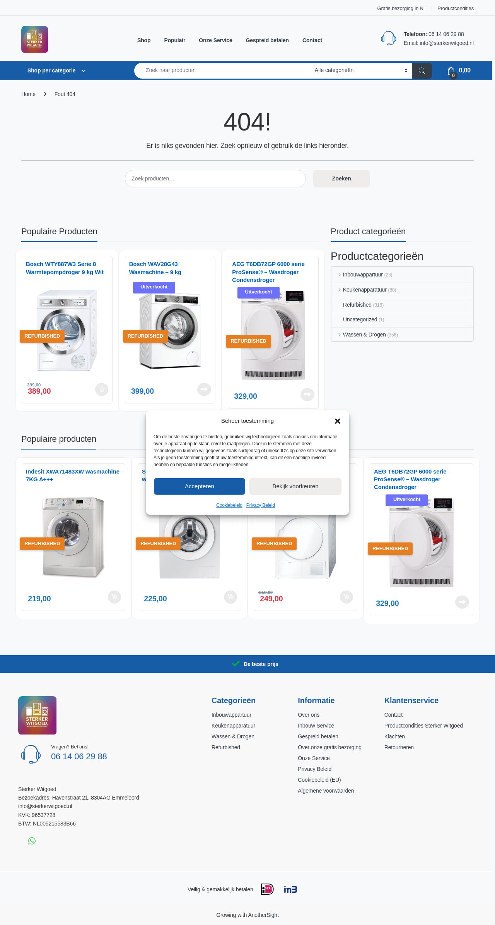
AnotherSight (263, 915)
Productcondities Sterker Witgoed (423, 725)
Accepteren (199, 486)
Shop (143, 40)
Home (28, 94)
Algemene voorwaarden (326, 791)
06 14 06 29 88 (446, 34)
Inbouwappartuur (357, 274)
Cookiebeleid (229, 505)
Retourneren (399, 747)
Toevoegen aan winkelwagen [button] (101, 389)
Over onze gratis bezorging (329, 747)
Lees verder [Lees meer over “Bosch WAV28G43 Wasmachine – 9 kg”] (204, 389)
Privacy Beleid (260, 505)
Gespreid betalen (267, 40)
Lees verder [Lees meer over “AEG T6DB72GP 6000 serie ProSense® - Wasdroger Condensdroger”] (307, 394)
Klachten (394, 736)
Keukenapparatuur (359, 290)
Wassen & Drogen (358, 334)
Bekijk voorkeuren (295, 486)
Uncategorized (354, 319)
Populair (174, 40)
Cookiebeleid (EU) (319, 780)
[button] (337, 420)
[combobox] (222, 71)
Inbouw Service (316, 725)
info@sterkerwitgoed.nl (447, 43)
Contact (312, 40)
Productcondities (455, 8)
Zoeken (341, 178)
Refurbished (351, 305)
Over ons (308, 715)
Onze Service (215, 40)
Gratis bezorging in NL (401, 8)
